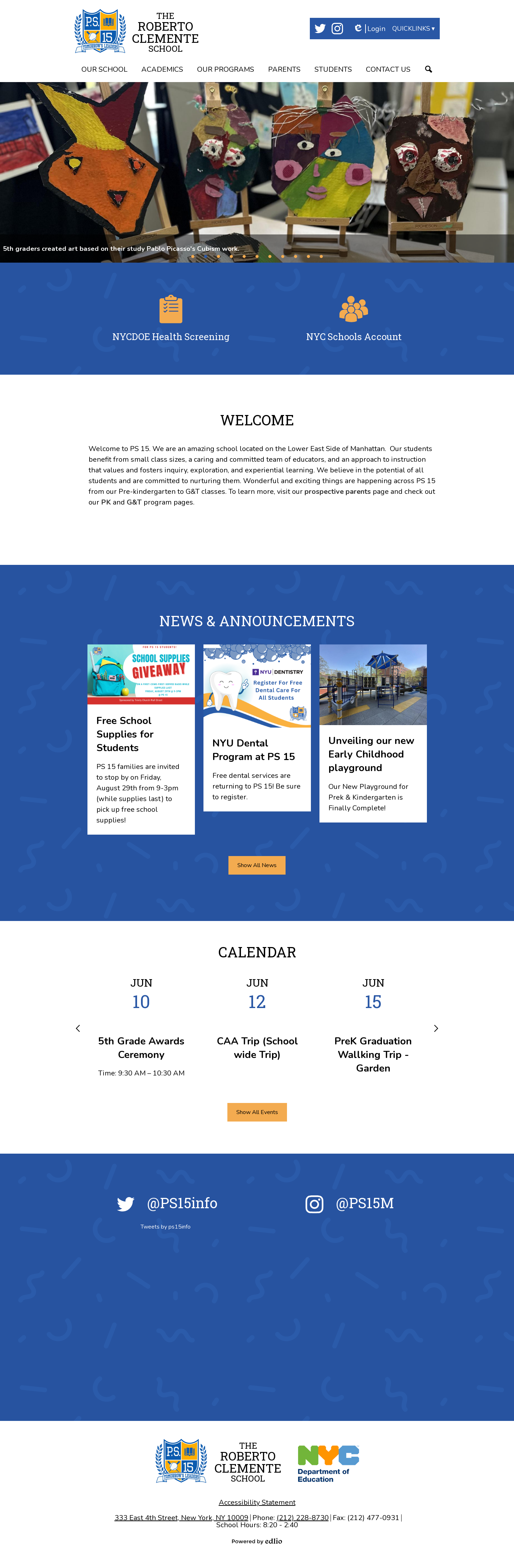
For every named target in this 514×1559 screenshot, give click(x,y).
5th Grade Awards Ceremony (141, 1048)
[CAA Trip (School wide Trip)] (257, 1022)
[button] (104, 70)
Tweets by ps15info (166, 1227)
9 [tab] (295, 256)
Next (436, 1028)
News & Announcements (257, 620)
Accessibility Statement (257, 1502)
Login (369, 28)
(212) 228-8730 (303, 1518)
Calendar (257, 951)
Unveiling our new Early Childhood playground (371, 754)
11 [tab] (321, 256)
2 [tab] (205, 256)
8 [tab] (282, 256)
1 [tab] (192, 256)
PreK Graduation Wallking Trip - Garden (373, 1054)
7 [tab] (269, 256)
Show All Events (257, 1112)
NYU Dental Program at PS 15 (253, 750)
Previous (77, 1028)
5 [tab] (244, 256)
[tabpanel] (257, 172)
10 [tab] (308, 256)
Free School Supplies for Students (124, 734)
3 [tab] (218, 256)
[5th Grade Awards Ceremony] (141, 1027)
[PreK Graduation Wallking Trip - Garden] (373, 1029)
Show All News (257, 865)
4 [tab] (231, 256)
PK (106, 502)
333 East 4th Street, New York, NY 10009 (181, 1518)
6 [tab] (257, 256)
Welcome (257, 419)
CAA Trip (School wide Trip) (257, 1048)
